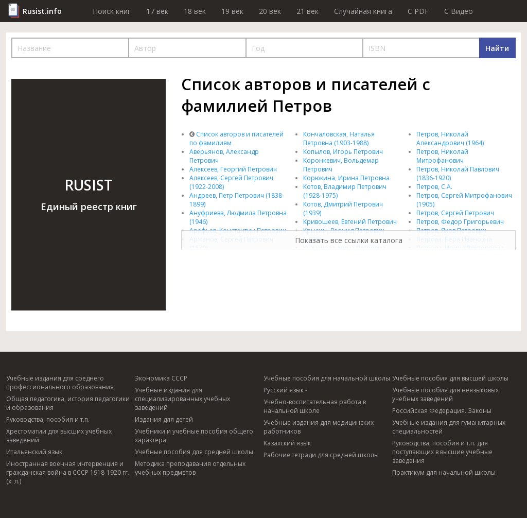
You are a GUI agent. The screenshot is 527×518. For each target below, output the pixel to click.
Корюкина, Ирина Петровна (346, 178)
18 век (195, 11)
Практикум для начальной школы (444, 472)
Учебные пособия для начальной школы (327, 378)
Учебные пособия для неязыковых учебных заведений (445, 394)
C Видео (458, 11)
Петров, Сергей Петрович (455, 213)
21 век (307, 11)
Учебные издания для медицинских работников (319, 427)
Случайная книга (363, 11)
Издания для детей (164, 419)
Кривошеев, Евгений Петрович (350, 221)
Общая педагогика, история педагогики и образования (68, 403)
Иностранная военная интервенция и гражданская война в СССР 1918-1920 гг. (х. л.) (67, 472)
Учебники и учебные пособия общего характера (194, 435)
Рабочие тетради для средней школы (321, 455)
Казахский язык (287, 443)
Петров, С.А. (434, 186)
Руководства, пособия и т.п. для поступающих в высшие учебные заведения (442, 452)
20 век (270, 11)
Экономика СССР (161, 378)
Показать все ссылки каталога (348, 240)
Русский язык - (285, 390)
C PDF (418, 11)
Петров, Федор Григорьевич (460, 221)
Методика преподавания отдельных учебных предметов (190, 468)
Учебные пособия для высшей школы (450, 378)
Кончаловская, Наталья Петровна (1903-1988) (339, 138)
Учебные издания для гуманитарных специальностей (448, 427)
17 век (157, 11)
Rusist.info (42, 11)
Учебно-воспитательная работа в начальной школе (315, 406)
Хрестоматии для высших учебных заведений (59, 435)
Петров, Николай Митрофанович (442, 156)
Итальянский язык (34, 451)
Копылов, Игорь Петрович (343, 151)
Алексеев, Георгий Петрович (233, 169)
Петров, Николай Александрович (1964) (450, 138)
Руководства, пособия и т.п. (48, 419)
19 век (232, 11)
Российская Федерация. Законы (441, 410)
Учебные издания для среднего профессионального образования (60, 382)
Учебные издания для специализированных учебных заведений (182, 399)
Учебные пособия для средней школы (194, 451)
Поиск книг (112, 11)
